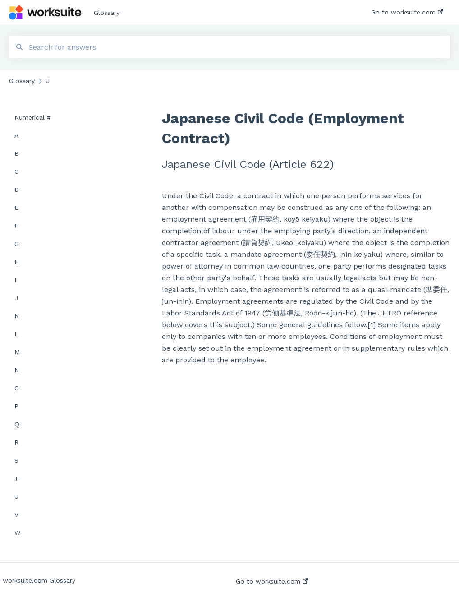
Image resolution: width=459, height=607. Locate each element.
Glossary (106, 12)
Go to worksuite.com (272, 581)
